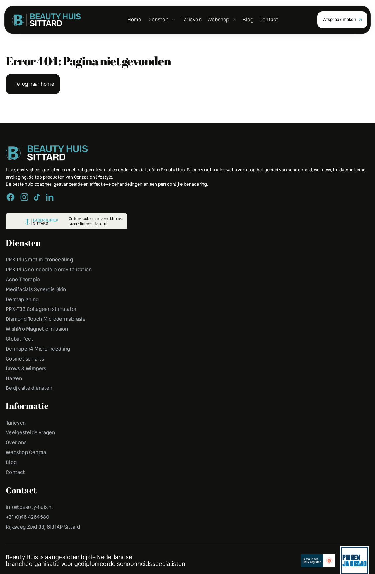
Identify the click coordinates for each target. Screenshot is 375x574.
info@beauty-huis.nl (29, 507)
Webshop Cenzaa (26, 452)
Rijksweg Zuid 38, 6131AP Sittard (43, 527)
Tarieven (16, 423)
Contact (15, 472)
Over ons (16, 442)
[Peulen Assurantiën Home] (47, 153)
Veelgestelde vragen (30, 432)
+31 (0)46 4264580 (27, 517)
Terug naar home (34, 84)
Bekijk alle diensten (29, 388)
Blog (11, 462)
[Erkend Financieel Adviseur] (318, 560)
